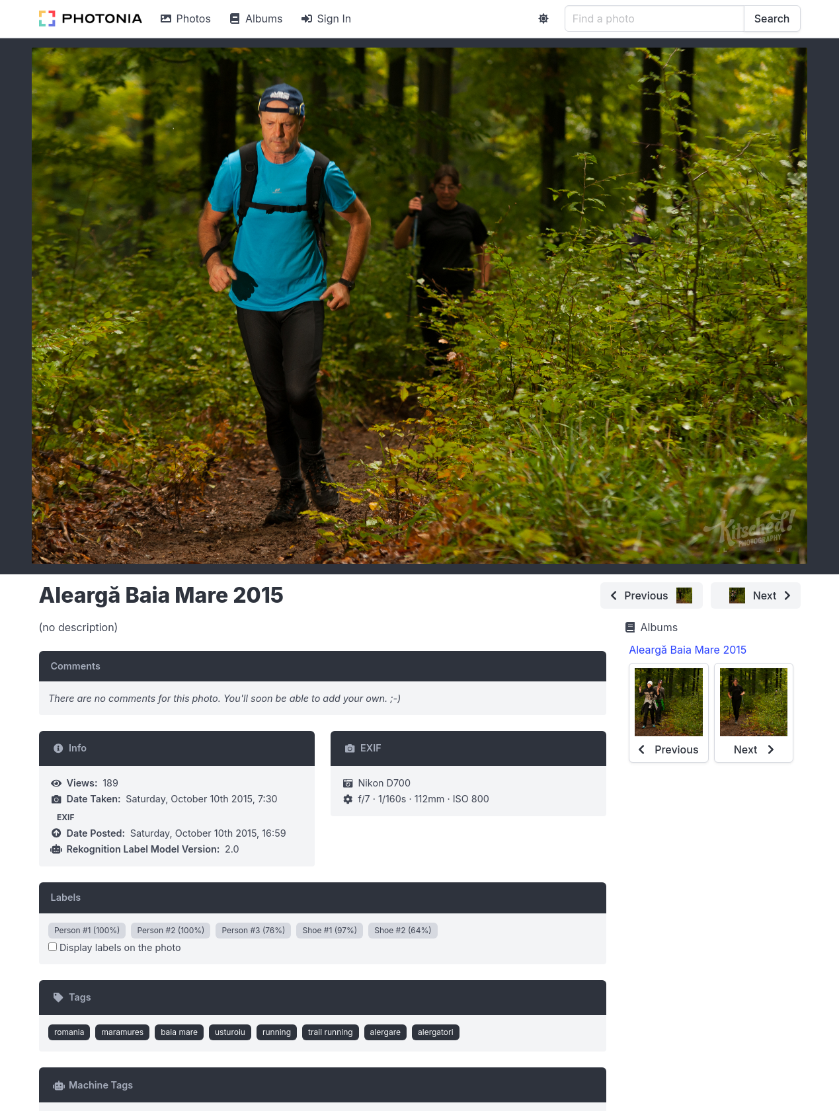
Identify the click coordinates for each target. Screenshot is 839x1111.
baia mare (179, 1032)
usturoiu (230, 1032)
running (276, 1032)
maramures (122, 1032)
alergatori (436, 1032)
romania (69, 1032)
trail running (330, 1032)
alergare (385, 1032)
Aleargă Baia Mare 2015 (687, 649)
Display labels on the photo (114, 947)
